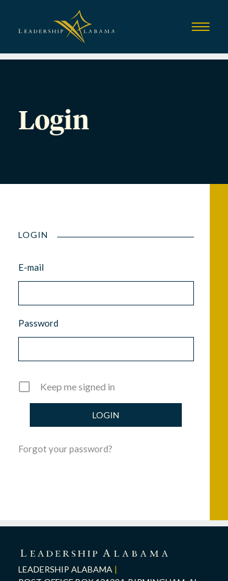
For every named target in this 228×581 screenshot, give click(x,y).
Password (38, 323)
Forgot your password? (65, 448)
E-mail (31, 267)
